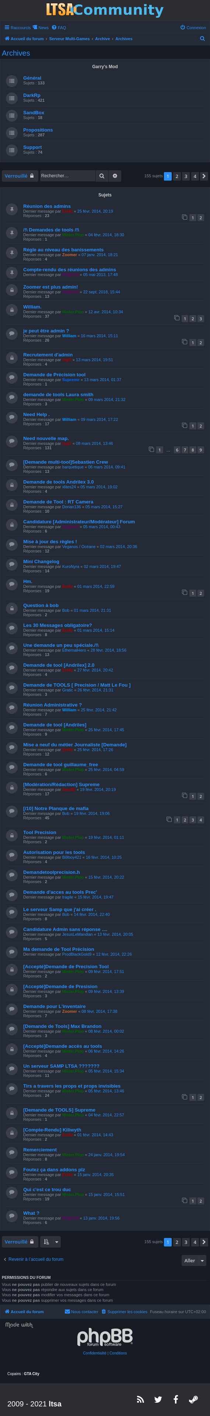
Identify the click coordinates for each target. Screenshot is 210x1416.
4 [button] (195, 176)
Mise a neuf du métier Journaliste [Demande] (75, 744)
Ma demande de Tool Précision (58, 949)
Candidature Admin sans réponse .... (65, 929)
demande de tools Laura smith (58, 394)
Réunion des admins (47, 206)
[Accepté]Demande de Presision (60, 986)
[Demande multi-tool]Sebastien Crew (65, 462)
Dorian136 (71, 507)
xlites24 (69, 487)
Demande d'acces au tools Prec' (60, 892)
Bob (66, 610)
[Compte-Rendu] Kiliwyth (52, 1130)
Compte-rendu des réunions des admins (69, 269)
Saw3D (69, 789)
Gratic (67, 690)
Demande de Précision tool (54, 374)
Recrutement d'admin (48, 355)
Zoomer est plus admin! (50, 287)
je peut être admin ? (46, 331)
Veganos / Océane (79, 546)
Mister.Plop (73, 235)
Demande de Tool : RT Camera (58, 502)
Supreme (71, 379)
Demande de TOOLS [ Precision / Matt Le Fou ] (76, 685)
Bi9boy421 (71, 857)
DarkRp (32, 95)
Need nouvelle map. (46, 438)
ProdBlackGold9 (77, 954)
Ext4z (67, 211)
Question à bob (41, 605)
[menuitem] (58, 27)
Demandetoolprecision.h (51, 872)
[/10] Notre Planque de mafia (55, 808)
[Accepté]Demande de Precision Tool (66, 966)
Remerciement (40, 1149)
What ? (31, 1213)
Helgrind (70, 274)
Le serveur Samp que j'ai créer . (59, 909)
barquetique (73, 467)
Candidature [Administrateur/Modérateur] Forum (79, 521)
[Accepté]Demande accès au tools (62, 1046)
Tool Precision (39, 832)
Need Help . (36, 414)
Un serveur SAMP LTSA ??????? (61, 1066)
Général (32, 78)
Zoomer (69, 254)
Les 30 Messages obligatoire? (57, 625)
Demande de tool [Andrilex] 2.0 (58, 665)
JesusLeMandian (77, 934)
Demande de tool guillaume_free (60, 764)
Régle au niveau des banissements (63, 249)
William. (32, 307)
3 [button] (186, 176)
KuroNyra (70, 566)
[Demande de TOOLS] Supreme (59, 1110)
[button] (204, 176)
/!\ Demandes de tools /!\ (51, 230)
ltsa (55, 1404)
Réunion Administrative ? (52, 705)
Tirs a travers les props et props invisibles (71, 1086)
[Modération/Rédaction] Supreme (61, 784)
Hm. (27, 581)
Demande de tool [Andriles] (54, 725)
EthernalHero (74, 650)
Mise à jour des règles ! (50, 541)
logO (66, 360)
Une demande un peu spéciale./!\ (60, 645)
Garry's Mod (105, 66)
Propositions (38, 130)
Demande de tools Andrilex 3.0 (58, 482)
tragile (67, 897)
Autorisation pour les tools (54, 852)
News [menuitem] (43, 27)
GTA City (31, 1374)
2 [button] (177, 176)
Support (32, 147)
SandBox (33, 112)
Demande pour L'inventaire (54, 1006)
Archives (16, 53)
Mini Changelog (41, 561)
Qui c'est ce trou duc (47, 1189)
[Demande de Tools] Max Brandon (62, 1026)
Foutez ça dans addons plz (54, 1169)
